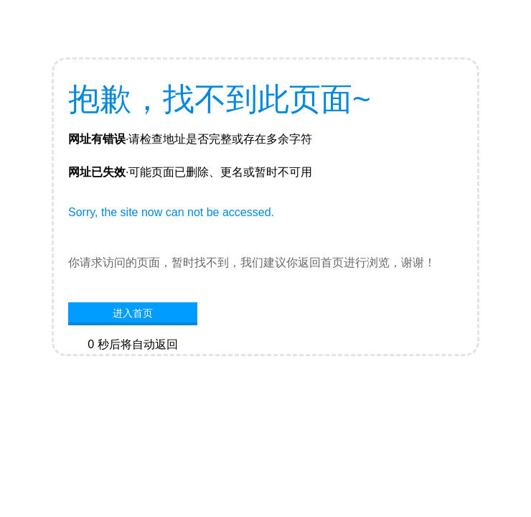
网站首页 (133, 366)
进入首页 (133, 313)
